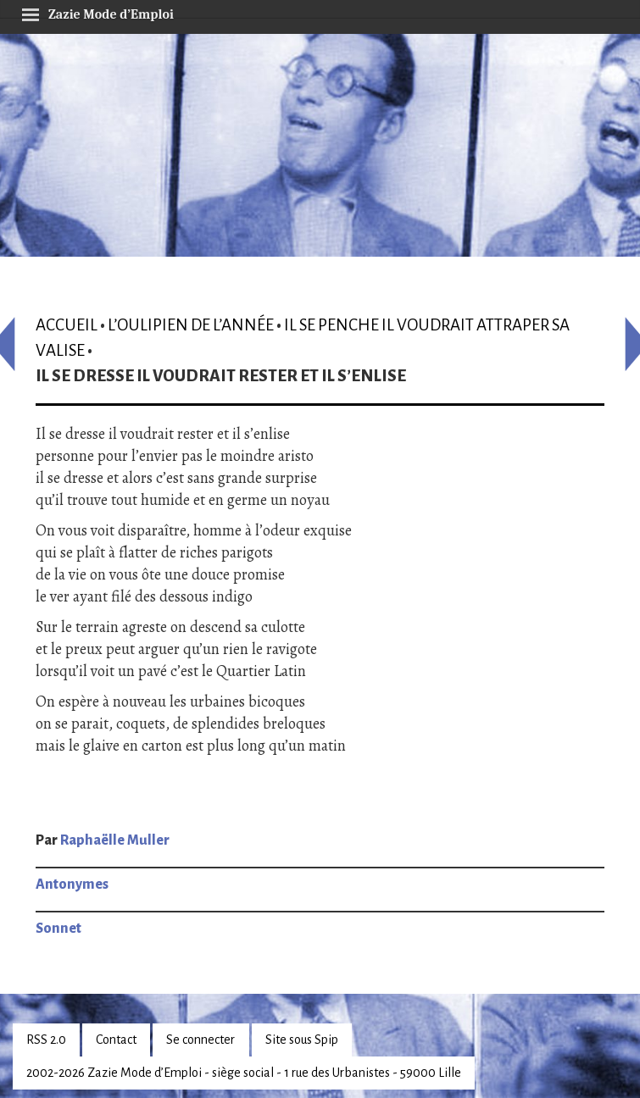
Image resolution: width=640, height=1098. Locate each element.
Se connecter (200, 1039)
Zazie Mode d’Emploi (97, 12)
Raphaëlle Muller (115, 840)
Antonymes (72, 884)
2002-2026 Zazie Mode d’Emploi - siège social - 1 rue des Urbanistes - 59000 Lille (243, 1072)
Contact (116, 1039)
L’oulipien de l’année (191, 325)
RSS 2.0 (46, 1039)
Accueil (66, 325)
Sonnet (58, 928)
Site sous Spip (301, 1039)
